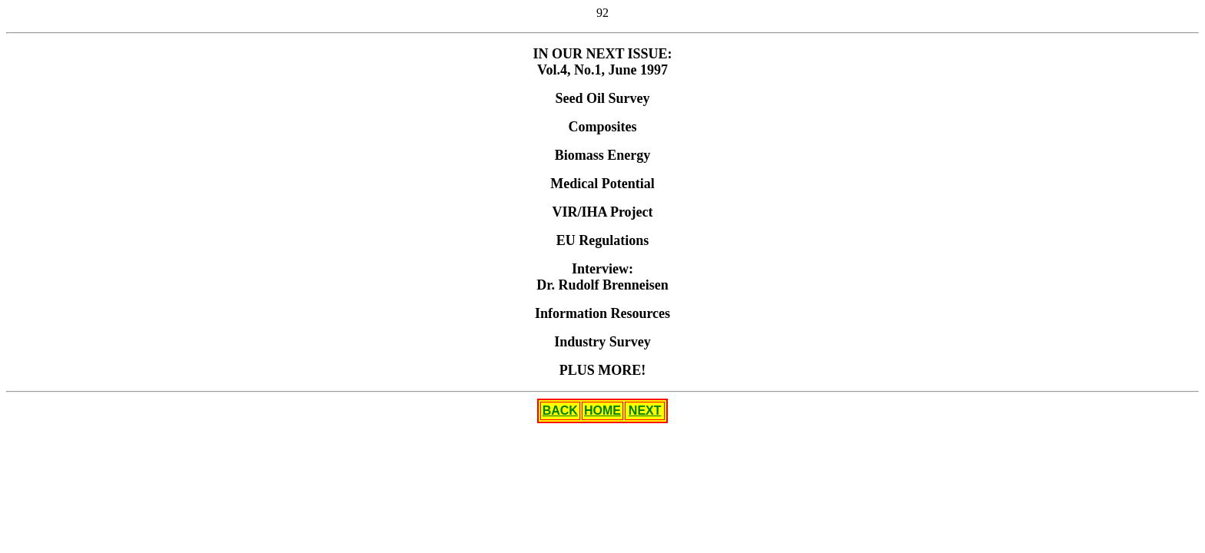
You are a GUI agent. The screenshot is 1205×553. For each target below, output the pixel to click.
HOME (602, 410)
